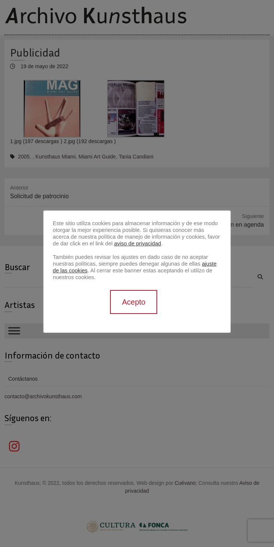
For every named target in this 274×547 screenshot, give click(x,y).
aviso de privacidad (137, 244)
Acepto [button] (133, 302)
